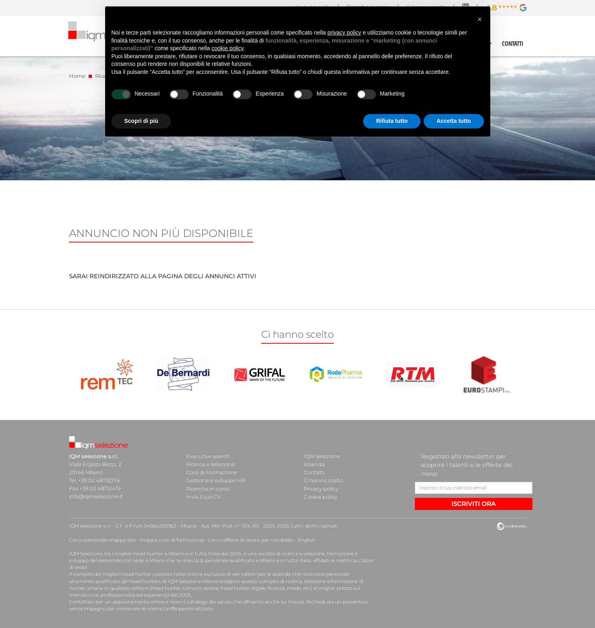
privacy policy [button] (344, 32)
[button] (479, 19)
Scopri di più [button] (141, 121)
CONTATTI (513, 43)
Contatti (314, 472)
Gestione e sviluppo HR (216, 480)
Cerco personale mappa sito (102, 540)
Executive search (208, 456)
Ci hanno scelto (323, 480)
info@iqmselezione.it (96, 496)
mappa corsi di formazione (171, 540)
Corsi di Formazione (211, 472)
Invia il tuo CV (203, 496)
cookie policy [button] (227, 48)
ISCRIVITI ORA (473, 504)
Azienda (314, 464)
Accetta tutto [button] (454, 121)
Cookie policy (320, 496)
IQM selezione (322, 456)
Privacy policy (321, 488)
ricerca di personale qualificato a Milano (228, 560)
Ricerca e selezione (210, 464)
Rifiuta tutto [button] (392, 121)
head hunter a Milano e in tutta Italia (177, 554)
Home (77, 76)
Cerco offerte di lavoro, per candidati (250, 540)
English (306, 540)
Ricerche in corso (207, 488)
